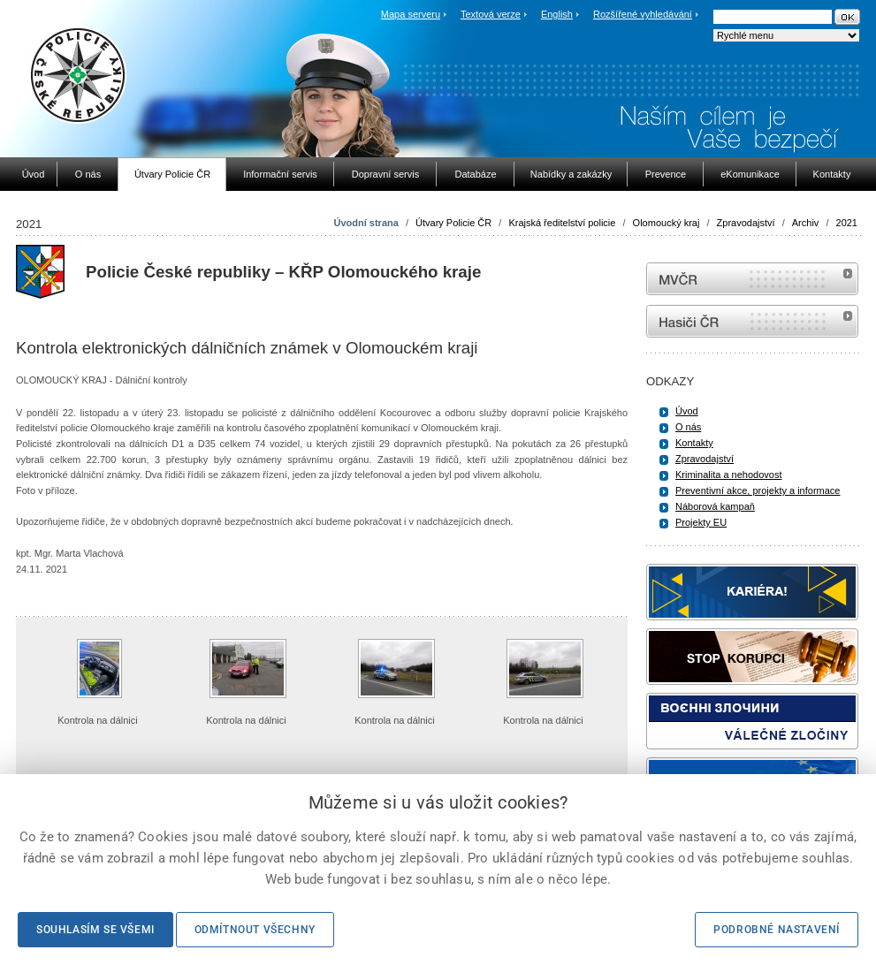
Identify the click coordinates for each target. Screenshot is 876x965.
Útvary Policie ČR (453, 222)
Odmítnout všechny (255, 929)
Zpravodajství (746, 222)
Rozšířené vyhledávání (642, 14)
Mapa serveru (410, 14)
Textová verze (491, 14)
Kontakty (694, 442)
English (557, 14)
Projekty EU (701, 522)
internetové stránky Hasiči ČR (752, 321)
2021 (846, 222)
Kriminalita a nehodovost (728, 474)
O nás (688, 427)
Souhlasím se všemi (95, 929)
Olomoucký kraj (666, 222)
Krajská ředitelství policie (561, 222)
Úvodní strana (365, 222)
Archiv (805, 222)
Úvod (686, 411)
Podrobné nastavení (776, 929)
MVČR (752, 278)
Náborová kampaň (715, 506)
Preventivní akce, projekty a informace (757, 490)
